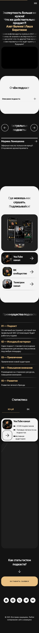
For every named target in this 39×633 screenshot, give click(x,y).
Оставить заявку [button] (19, 581)
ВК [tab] (28, 409)
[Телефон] (19, 600)
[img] (7, 284)
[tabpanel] (19, 483)
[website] (6, 600)
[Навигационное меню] (35, 3)
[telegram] (26, 600)
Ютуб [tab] (11, 409)
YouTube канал (21, 421)
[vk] (32, 600)
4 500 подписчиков (25, 426)
